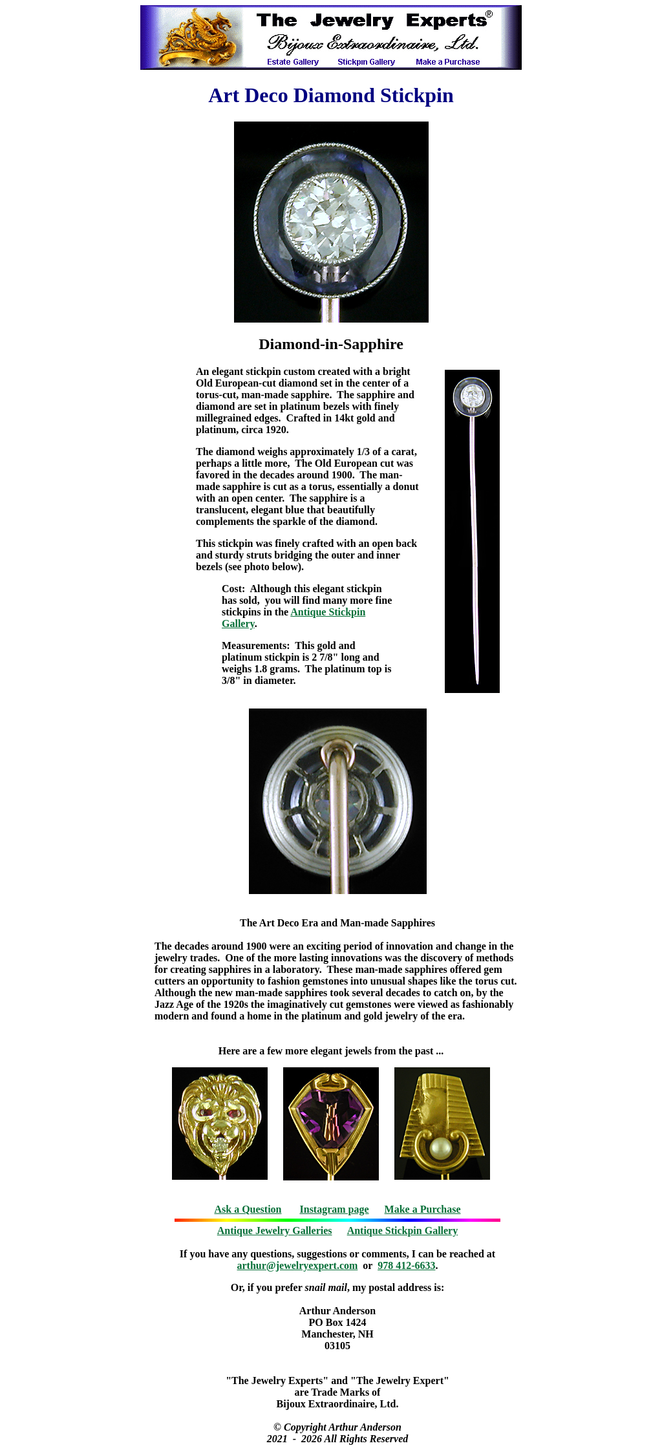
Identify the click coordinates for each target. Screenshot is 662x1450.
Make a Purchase (423, 1209)
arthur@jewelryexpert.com (297, 1265)
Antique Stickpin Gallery (402, 1230)
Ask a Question (247, 1209)
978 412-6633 (406, 1265)
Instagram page (334, 1209)
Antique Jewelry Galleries (274, 1230)
